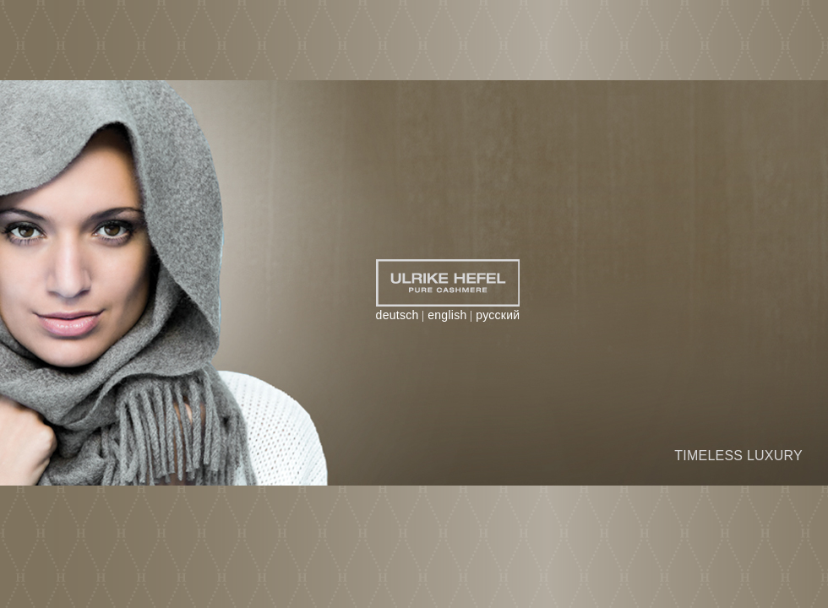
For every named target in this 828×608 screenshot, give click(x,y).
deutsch (397, 315)
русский (498, 315)
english (447, 315)
